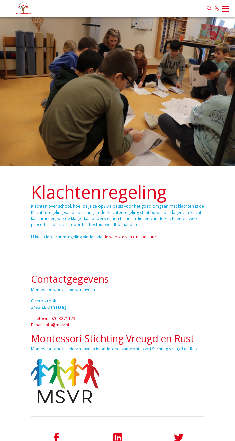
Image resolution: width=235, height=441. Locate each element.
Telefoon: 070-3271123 (53, 318)
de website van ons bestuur (129, 237)
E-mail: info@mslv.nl (50, 325)
